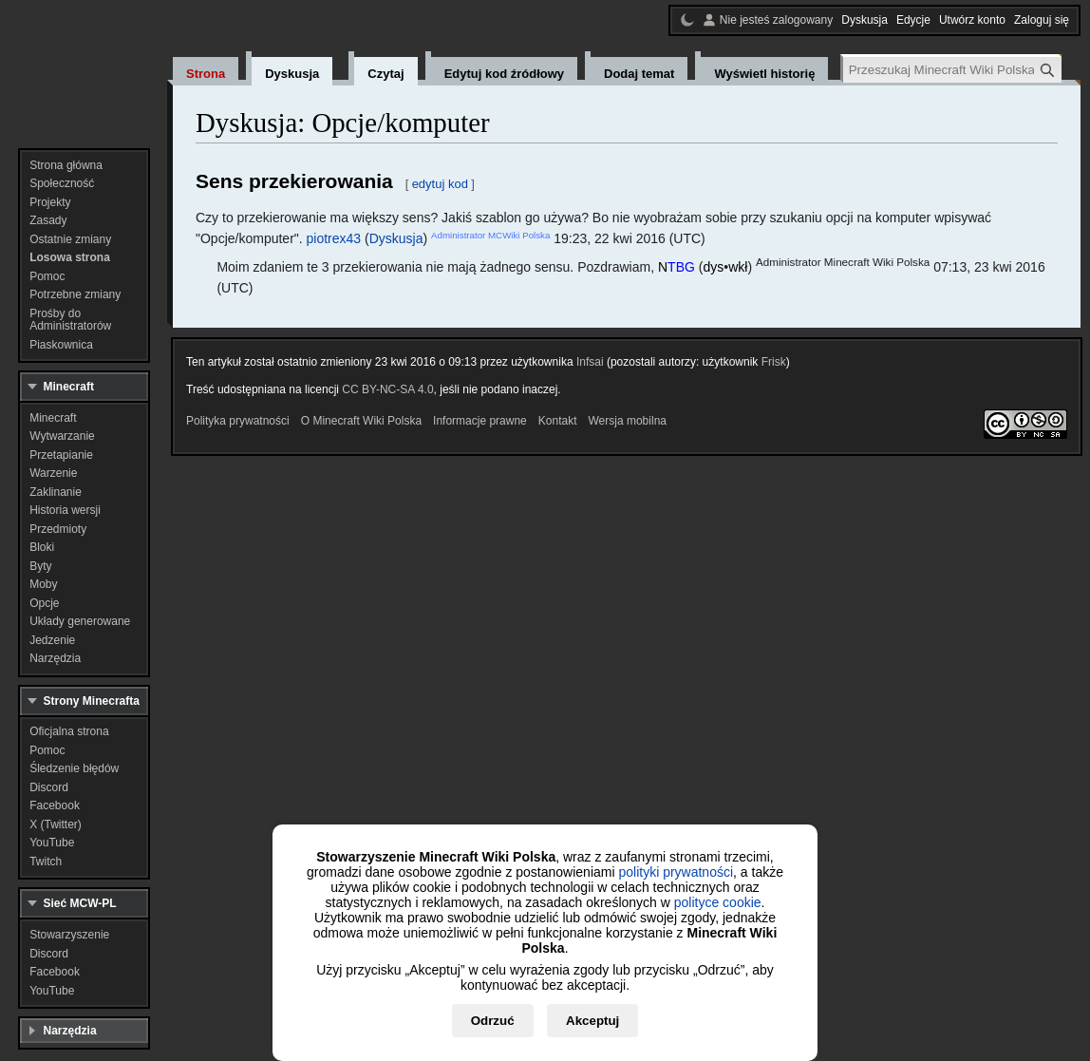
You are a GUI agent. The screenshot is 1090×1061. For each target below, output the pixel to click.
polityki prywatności (675, 872)
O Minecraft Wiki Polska (361, 420)
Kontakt (557, 420)
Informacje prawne (480, 420)
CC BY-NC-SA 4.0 (387, 389)
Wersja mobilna (628, 420)
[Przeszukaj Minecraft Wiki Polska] (952, 70)
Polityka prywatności (238, 420)
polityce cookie (717, 902)
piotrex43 (334, 238)
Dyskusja (396, 238)
